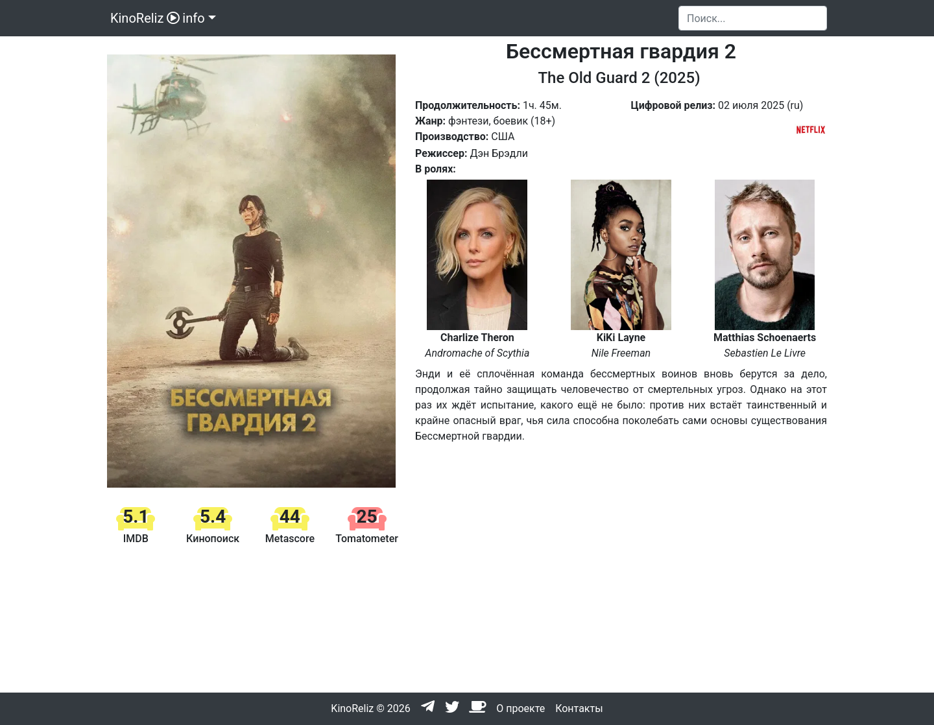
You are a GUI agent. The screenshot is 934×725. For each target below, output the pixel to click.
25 (367, 516)
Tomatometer (366, 538)
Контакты (579, 708)
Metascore (290, 538)
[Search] (752, 18)
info (193, 18)
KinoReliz (143, 18)
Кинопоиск (212, 538)
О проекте (520, 708)
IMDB (136, 538)
